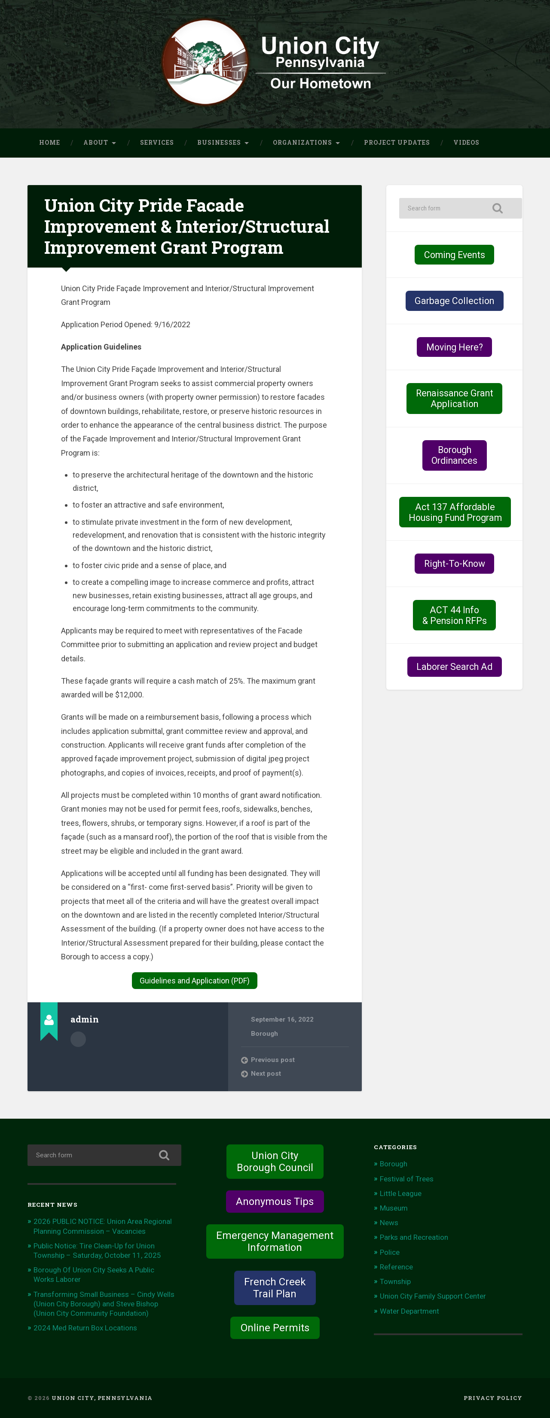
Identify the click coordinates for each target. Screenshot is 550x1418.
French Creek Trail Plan (275, 1288)
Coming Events (454, 255)
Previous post (273, 1060)
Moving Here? (454, 347)
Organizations (302, 142)
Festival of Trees (407, 1179)
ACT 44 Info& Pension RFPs (454, 615)
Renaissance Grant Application (454, 398)
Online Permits (275, 1328)
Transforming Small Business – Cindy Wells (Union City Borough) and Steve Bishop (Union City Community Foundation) (104, 1304)
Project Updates (397, 142)
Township (395, 1281)
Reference (396, 1267)
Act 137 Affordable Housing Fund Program (455, 512)
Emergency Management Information (274, 1241)
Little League (401, 1193)
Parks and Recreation (414, 1237)
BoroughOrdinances (454, 455)
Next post (266, 1073)
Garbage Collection (454, 300)
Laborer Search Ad (454, 666)
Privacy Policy (493, 1397)
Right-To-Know (454, 563)
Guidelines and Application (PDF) (195, 980)
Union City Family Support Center (433, 1296)
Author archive (78, 1039)
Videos (466, 142)
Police (390, 1252)
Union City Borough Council (275, 1162)
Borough (264, 1034)
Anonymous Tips (275, 1202)
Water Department (409, 1311)
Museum (394, 1208)
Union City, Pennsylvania (102, 1397)
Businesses (219, 142)
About (95, 142)
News (389, 1222)
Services (157, 142)
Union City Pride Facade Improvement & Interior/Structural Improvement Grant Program (187, 226)
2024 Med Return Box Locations (85, 1328)
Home (49, 142)
